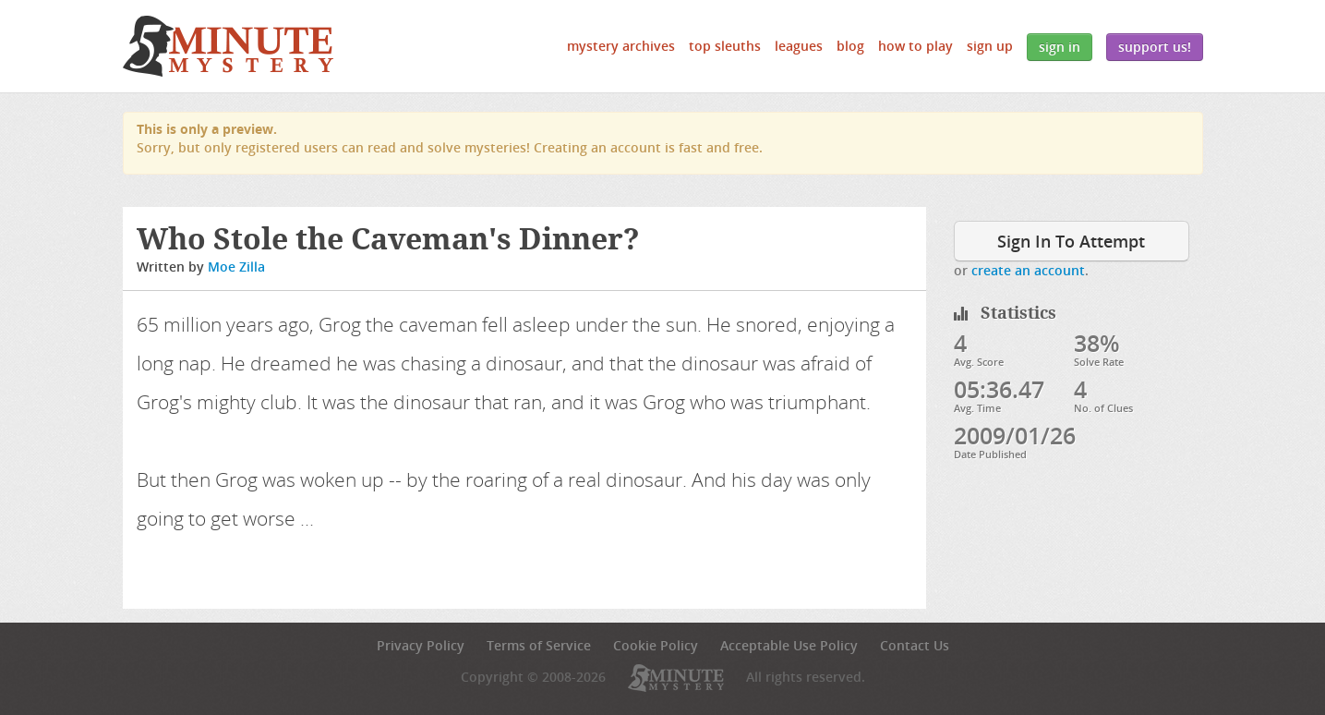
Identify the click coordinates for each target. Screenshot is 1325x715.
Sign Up (990, 46)
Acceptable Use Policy (789, 645)
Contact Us (914, 645)
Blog (850, 46)
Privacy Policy (420, 645)
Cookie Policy (655, 645)
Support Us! (1154, 46)
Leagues (799, 46)
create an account (1028, 270)
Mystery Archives (621, 46)
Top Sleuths (725, 46)
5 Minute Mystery (228, 46)
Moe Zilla (236, 266)
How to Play (915, 46)
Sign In (1059, 46)
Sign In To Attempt (1071, 241)
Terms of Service (539, 645)
